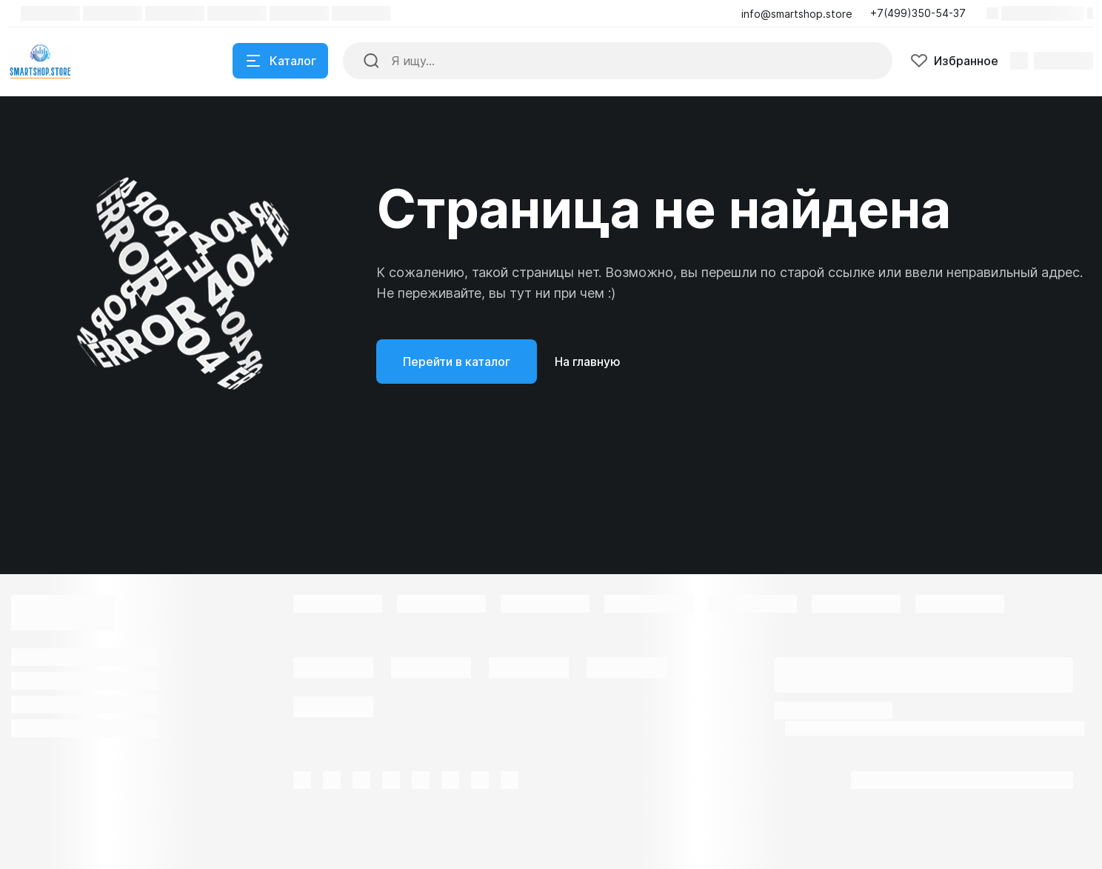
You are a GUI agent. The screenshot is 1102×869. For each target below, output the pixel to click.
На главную (588, 361)
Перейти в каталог (456, 361)
